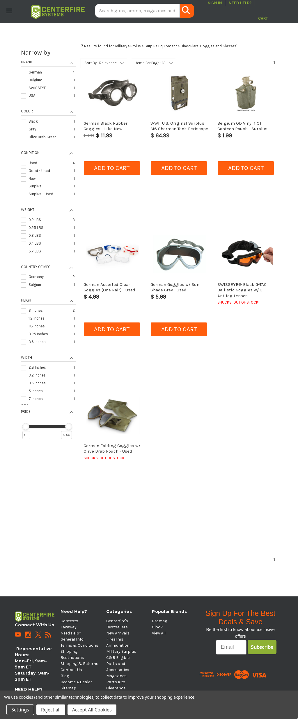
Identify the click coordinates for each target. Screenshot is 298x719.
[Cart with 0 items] (263, 10)
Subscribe (262, 647)
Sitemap (68, 688)
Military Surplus (121, 651)
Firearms (114, 639)
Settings (20, 710)
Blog (65, 675)
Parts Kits (115, 681)
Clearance (115, 688)
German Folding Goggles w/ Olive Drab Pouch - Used (112, 448)
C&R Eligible (118, 657)
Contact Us (71, 669)
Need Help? (239, 3)
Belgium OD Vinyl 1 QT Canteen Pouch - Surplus (242, 126)
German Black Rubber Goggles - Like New (105, 126)
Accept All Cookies (92, 710)
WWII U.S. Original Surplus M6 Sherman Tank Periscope (179, 126)
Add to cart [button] (112, 167)
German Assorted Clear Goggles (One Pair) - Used (109, 287)
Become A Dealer (76, 681)
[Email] (231, 647)
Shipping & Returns (79, 663)
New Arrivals (118, 633)
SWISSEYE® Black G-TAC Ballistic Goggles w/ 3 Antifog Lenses (242, 290)
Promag (159, 620)
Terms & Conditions (79, 645)
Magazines (116, 675)
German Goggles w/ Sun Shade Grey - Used (174, 287)
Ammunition (118, 645)
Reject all (51, 710)
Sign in (215, 3)
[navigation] (48, 246)
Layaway (69, 627)
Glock (157, 627)
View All (159, 633)
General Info (72, 639)
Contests (69, 620)
